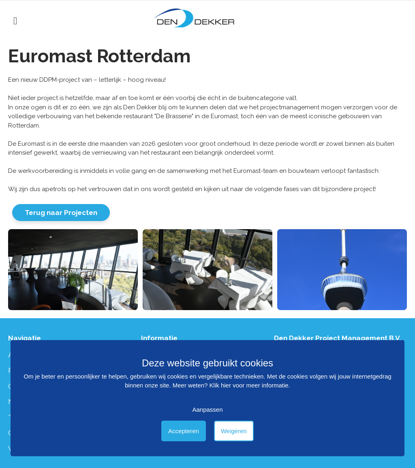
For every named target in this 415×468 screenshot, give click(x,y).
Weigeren (234, 431)
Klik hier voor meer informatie (249, 385)
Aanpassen (207, 409)
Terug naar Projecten (61, 212)
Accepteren (183, 431)
